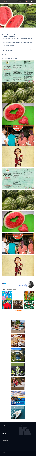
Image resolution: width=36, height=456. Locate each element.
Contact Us (18, 454)
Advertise (11, 454)
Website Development (17, 452)
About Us (14, 454)
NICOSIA (20, 427)
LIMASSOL (24, 427)
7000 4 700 (4, 442)
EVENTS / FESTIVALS (17, 289)
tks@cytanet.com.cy (6, 445)
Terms (3, 454)
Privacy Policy (7, 454)
